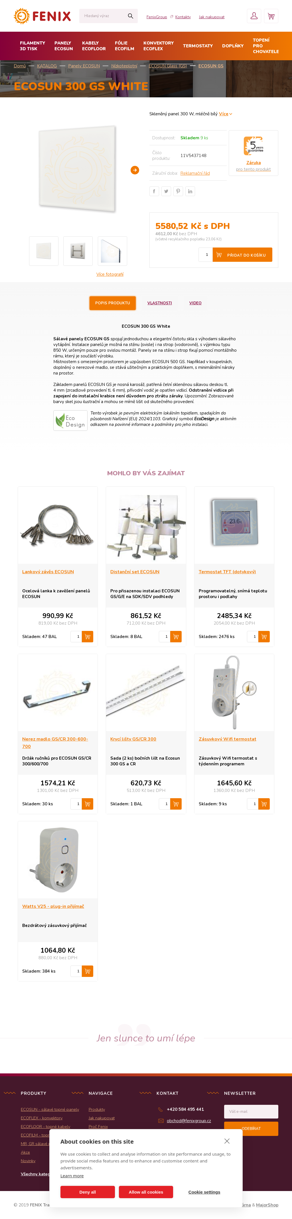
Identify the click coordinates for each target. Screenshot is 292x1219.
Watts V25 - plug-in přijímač (53, 906)
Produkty (97, 1109)
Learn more (72, 1175)
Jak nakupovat (211, 17)
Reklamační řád (195, 173)
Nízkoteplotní (124, 66)
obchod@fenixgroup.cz (189, 1121)
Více (223, 114)
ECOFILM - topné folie (41, 1135)
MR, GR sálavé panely (41, 1143)
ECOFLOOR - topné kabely (45, 1126)
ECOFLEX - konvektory (41, 1118)
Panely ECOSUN (84, 66)
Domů (20, 66)
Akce (25, 1152)
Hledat (130, 16)
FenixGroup (157, 17)
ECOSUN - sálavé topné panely (50, 1109)
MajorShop (267, 1205)
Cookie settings (204, 1192)
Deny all (88, 1192)
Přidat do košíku (246, 255)
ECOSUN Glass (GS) (168, 66)
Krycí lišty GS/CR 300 (133, 739)
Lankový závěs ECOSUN (48, 572)
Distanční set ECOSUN (134, 572)
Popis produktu (112, 303)
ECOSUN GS (211, 66)
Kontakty (183, 17)
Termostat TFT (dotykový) (227, 572)
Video (195, 303)
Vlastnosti (159, 303)
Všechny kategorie (39, 1174)
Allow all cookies (146, 1192)
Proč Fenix (98, 1126)
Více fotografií (109, 274)
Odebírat (251, 1128)
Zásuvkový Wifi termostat (227, 739)
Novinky (28, 1161)
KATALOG (47, 66)
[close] (227, 1140)
